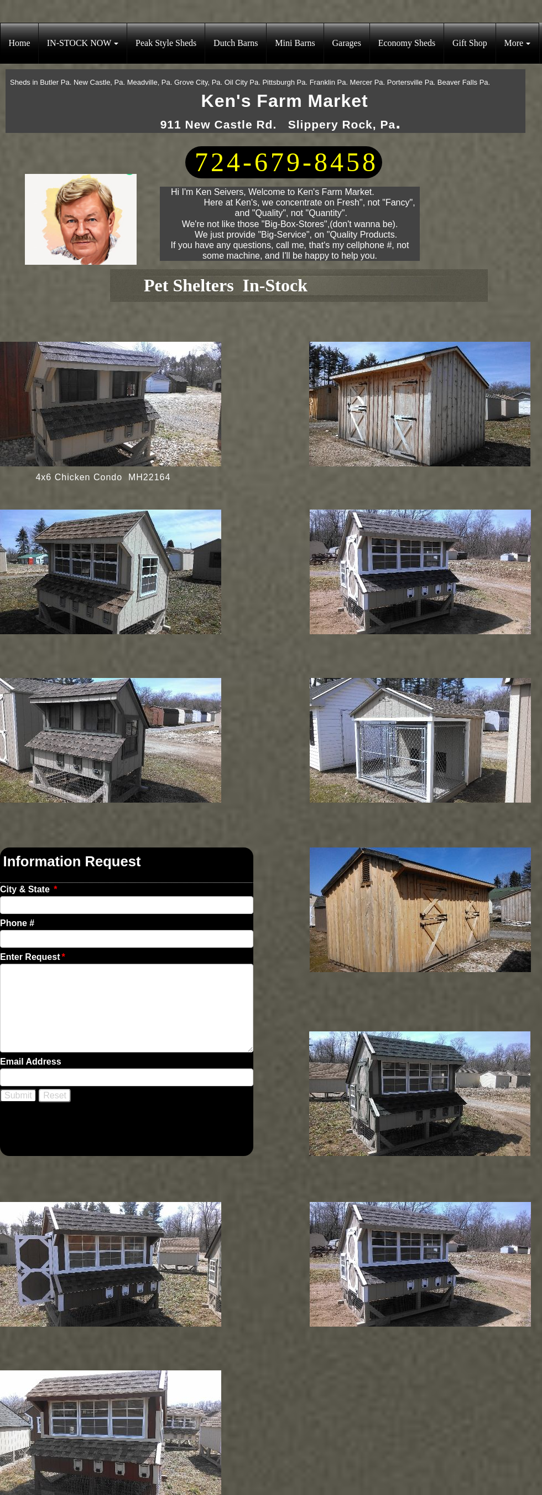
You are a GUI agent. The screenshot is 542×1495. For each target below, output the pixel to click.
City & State (28, 889)
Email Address (30, 1061)
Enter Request (32, 957)
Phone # (17, 923)
